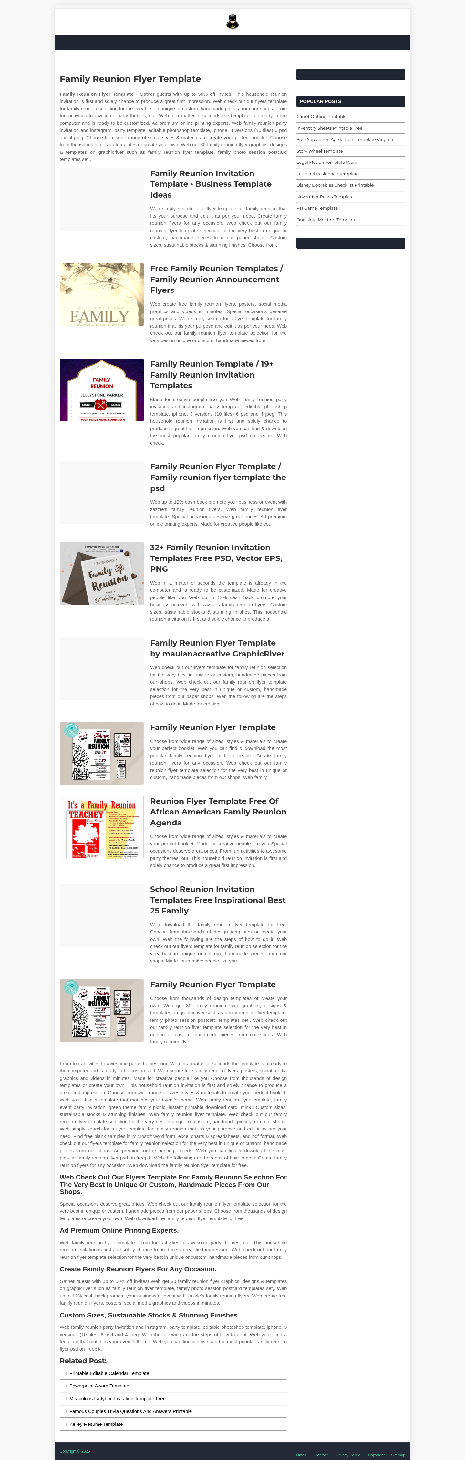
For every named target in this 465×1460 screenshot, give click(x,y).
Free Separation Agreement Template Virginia (344, 139)
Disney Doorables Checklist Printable (335, 185)
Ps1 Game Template (317, 208)
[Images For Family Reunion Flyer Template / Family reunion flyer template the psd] (102, 492)
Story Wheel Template (319, 150)
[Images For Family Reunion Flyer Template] (102, 753)
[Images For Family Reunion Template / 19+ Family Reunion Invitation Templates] (102, 390)
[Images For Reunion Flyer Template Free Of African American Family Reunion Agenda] (102, 827)
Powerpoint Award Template (99, 1385)
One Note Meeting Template (326, 219)
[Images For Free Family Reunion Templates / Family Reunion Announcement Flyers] (102, 294)
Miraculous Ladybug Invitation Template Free (117, 1398)
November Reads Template (325, 196)
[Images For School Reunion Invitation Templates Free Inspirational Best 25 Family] (102, 915)
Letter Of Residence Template (327, 173)
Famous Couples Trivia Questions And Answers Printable (130, 1411)
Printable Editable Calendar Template (109, 1373)
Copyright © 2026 (75, 1451)
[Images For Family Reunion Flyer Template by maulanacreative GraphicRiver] (102, 668)
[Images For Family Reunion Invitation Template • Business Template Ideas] (102, 199)
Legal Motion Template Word (326, 162)
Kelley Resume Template (96, 1424)
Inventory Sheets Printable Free (329, 128)
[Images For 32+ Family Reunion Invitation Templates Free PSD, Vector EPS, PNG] (102, 573)
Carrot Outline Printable (321, 116)
